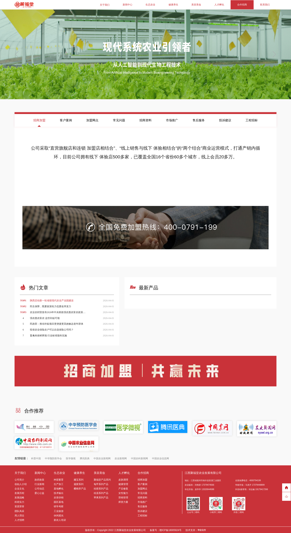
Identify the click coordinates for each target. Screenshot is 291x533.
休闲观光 (58, 515)
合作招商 (242, 4)
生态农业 (150, 4)
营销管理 (123, 497)
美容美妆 (196, 4)
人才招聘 (19, 519)
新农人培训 (60, 519)
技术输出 (58, 492)
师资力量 (123, 501)
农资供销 (58, 497)
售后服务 (199, 119)
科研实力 (19, 501)
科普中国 (36, 457)
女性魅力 (123, 492)
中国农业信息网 (160, 457)
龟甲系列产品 (101, 483)
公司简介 (19, 479)
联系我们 (265, 4)
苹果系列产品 (101, 497)
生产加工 (58, 483)
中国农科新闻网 (139, 457)
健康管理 (123, 483)
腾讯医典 (85, 457)
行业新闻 (39, 483)
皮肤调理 (123, 479)
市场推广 (172, 119)
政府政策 (39, 479)
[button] (274, 54)
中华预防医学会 (53, 457)
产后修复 (123, 488)
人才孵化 (219, 4)
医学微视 (71, 457)
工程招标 (252, 119)
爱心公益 (39, 492)
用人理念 (19, 515)
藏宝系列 (78, 479)
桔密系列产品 (101, 488)
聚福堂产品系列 (102, 479)
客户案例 (66, 119)
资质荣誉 (19, 505)
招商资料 (145, 119)
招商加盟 (39, 119)
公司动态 (39, 488)
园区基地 (58, 501)
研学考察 (58, 505)
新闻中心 (127, 4)
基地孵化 (58, 488)
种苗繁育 (58, 479)
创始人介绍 (21, 483)
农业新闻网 (121, 457)
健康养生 (173, 4)
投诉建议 (225, 119)
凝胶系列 (78, 483)
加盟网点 (92, 119)
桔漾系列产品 (101, 492)
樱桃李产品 (80, 488)
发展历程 (19, 492)
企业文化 (19, 488)
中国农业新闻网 (102, 457)
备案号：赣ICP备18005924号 (165, 529)
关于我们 (105, 4)
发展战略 (19, 497)
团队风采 (19, 510)
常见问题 (119, 119)
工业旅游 (58, 510)
